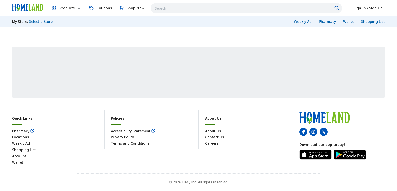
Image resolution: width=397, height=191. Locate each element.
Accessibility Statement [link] (130, 131)
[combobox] (246, 8)
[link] (27, 7)
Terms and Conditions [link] (130, 143)
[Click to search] (337, 8)
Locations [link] (20, 137)
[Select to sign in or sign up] (368, 8)
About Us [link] (213, 131)
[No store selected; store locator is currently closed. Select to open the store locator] (41, 21)
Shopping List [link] (24, 149)
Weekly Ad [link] (21, 143)
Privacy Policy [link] (122, 137)
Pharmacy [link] (20, 131)
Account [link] (19, 156)
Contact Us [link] (214, 137)
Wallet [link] (17, 162)
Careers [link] (212, 143)
